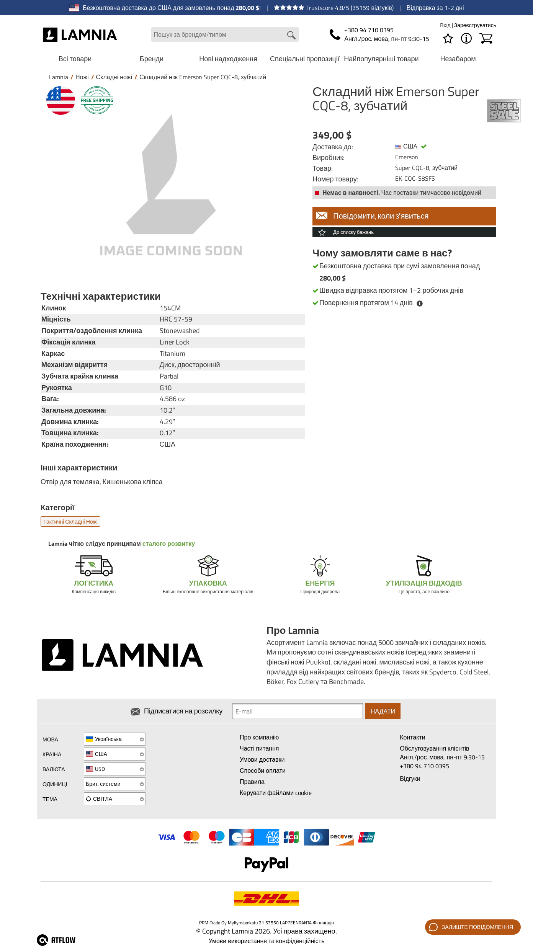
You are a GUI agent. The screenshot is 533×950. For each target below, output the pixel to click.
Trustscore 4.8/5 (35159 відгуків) (333, 7)
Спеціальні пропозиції (305, 59)
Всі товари (75, 59)
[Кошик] (485, 38)
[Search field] (225, 34)
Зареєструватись (475, 25)
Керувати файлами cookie (276, 792)
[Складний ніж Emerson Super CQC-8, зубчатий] (171, 184)
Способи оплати (263, 770)
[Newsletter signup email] (297, 711)
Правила (252, 781)
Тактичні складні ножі (70, 521)
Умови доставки (262, 759)
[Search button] (291, 35)
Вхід (445, 25)
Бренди (151, 59)
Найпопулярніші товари (381, 59)
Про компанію (259, 737)
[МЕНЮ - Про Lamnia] (466, 38)
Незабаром (458, 59)
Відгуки (410, 778)
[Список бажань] (448, 38)
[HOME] (80, 34)
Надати (383, 711)
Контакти (412, 737)
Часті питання (259, 748)
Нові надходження (228, 59)
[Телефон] (379, 34)
